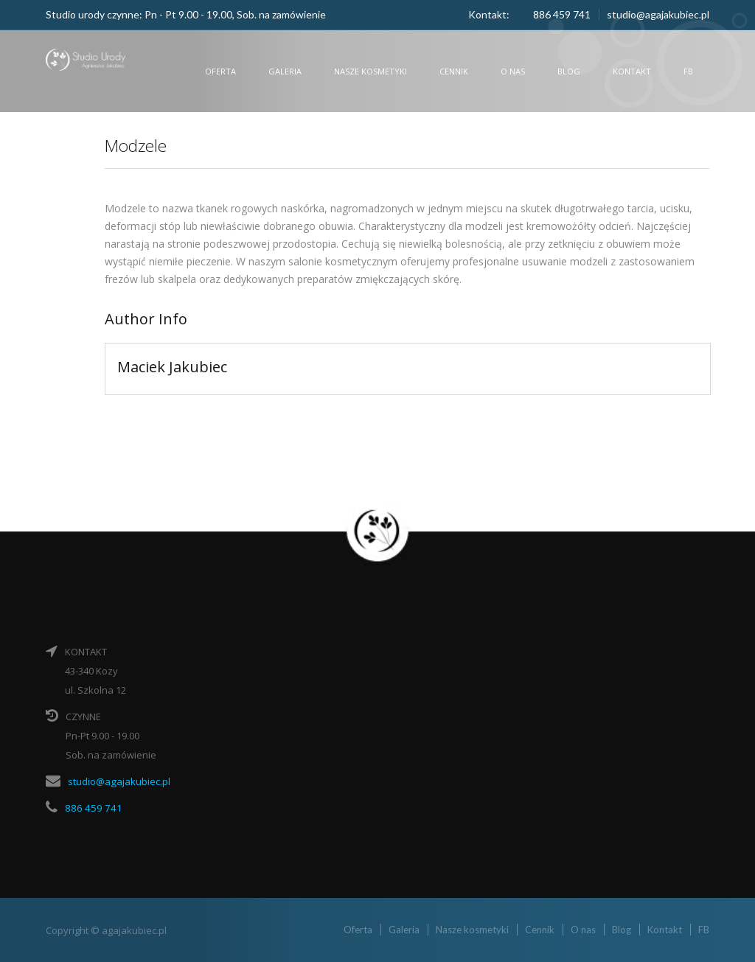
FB (688, 71)
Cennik (453, 71)
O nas (513, 71)
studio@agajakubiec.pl (658, 14)
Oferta (220, 71)
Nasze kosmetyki (370, 71)
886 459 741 (90, 807)
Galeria (285, 71)
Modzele (139, 145)
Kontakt (632, 71)
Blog (568, 71)
